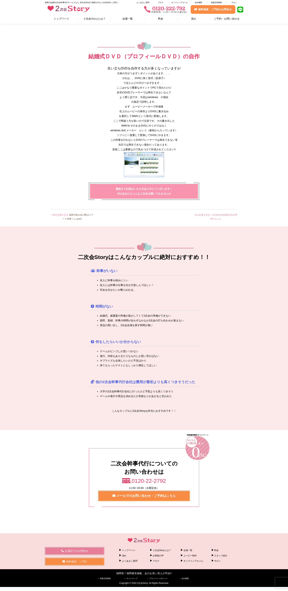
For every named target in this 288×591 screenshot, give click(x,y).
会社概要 (198, 2)
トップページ (61, 18)
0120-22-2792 (149, 481)
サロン (234, 2)
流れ (193, 18)
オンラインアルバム (179, 2)
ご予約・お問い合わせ (227, 18)
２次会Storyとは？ (94, 18)
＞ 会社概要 (184, 578)
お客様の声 (158, 555)
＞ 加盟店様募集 (104, 578)
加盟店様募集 (216, 2)
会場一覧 (127, 18)
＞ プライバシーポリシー (157, 578)
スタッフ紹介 (220, 555)
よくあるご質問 (142, 2)
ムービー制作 (190, 555)
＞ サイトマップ (130, 578)
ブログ (160, 2)
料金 (160, 18)
